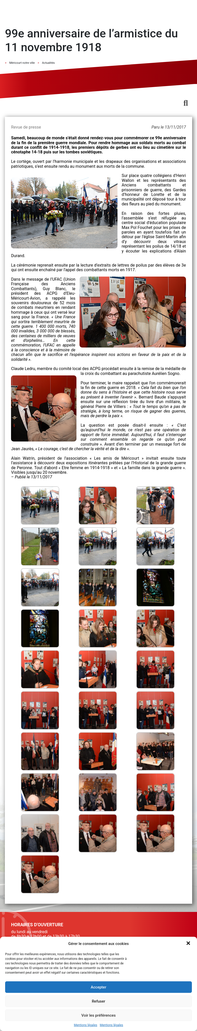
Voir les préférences (98, 1015)
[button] (189, 944)
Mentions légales (85, 1025)
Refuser (98, 1001)
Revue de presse (26, 127)
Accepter (98, 987)
